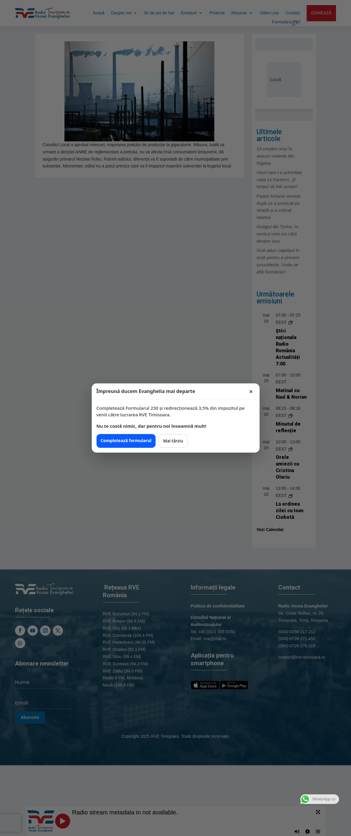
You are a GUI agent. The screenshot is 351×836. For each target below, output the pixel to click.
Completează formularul (126, 440)
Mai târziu (173, 441)
